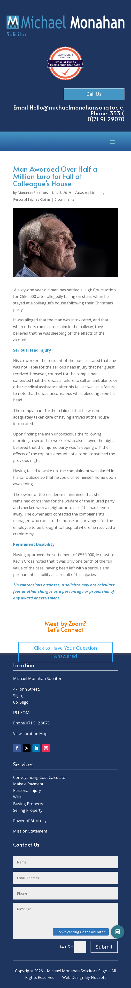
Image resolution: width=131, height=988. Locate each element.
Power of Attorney (29, 820)
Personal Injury (27, 790)
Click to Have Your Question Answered (65, 652)
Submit (104, 947)
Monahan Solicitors (33, 192)
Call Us (93, 94)
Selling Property (27, 810)
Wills (17, 797)
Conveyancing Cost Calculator (40, 777)
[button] (117, 932)
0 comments (64, 199)
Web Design (73, 977)
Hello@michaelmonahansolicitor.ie (76, 107)
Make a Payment (28, 784)
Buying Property (28, 803)
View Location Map (30, 733)
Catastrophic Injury (89, 192)
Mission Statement (30, 831)
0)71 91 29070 (106, 119)
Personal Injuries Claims (32, 199)
